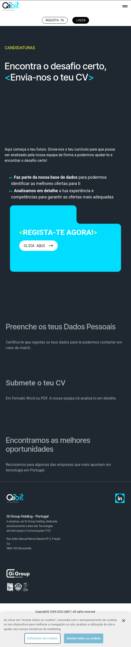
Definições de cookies (42, 638)
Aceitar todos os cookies (84, 638)
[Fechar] (123, 620)
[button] (125, 6)
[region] (65, 630)
